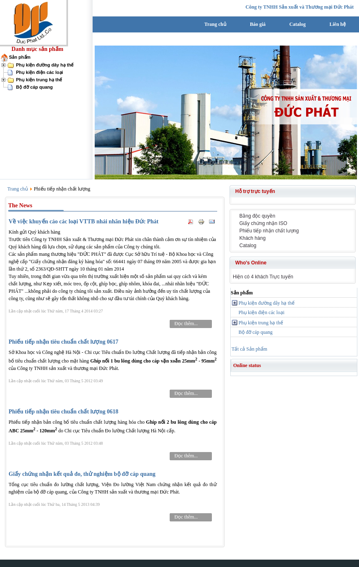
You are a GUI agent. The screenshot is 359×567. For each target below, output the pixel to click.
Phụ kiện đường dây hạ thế (44, 64)
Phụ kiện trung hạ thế (39, 79)
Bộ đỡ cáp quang (34, 87)
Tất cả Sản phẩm (249, 349)
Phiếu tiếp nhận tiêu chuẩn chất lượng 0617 (63, 342)
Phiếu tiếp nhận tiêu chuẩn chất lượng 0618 (63, 412)
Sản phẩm (19, 57)
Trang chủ (17, 189)
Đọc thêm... (186, 323)
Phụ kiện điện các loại (39, 72)
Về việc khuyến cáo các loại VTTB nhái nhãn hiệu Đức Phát (84, 221)
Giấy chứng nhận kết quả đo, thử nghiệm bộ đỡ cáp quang (82, 474)
